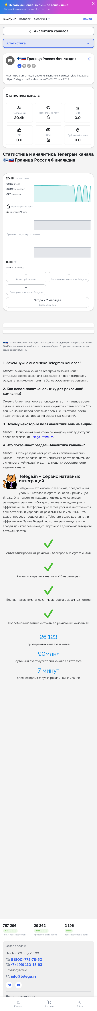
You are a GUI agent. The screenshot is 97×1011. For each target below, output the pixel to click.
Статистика (16, 43)
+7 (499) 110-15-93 (26, 964)
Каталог (25, 19)
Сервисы (42, 19)
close (93, 3)
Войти (87, 19)
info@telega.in (23, 976)
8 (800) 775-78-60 (26, 959)
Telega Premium (42, 437)
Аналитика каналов (48, 31)
